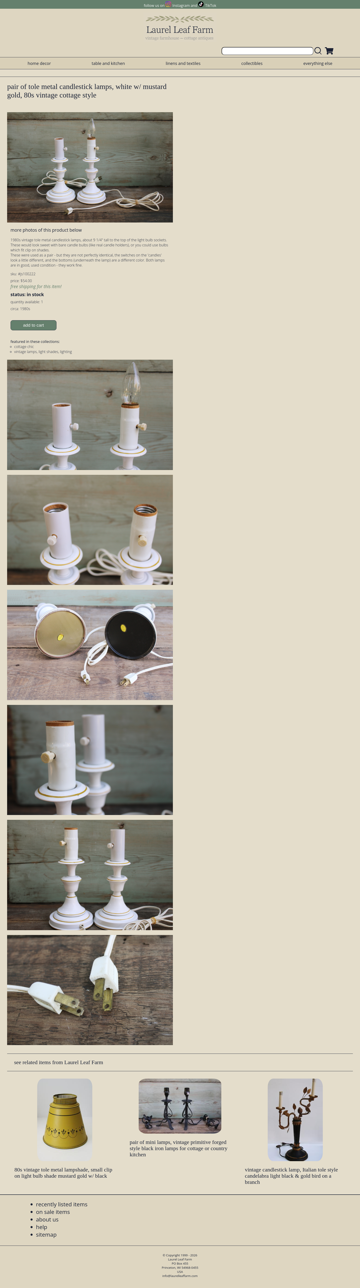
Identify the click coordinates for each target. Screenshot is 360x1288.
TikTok (210, 5)
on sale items (53, 1212)
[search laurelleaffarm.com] (319, 51)
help (41, 1227)
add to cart (33, 325)
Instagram (181, 5)
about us (47, 1219)
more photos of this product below (46, 230)
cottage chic (24, 346)
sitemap (46, 1234)
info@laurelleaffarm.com (180, 1276)
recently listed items (61, 1204)
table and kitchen (108, 63)
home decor (39, 63)
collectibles (251, 63)
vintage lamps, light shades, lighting (43, 351)
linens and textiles (183, 63)
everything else (317, 63)
